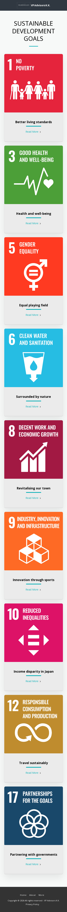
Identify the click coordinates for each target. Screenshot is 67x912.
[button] (4, 5)
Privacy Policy (32, 904)
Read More (34, 131)
